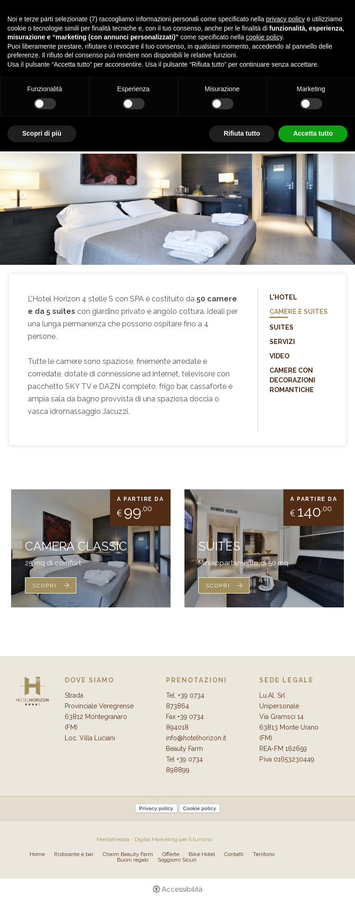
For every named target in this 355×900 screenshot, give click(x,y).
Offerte (170, 854)
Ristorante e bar (73, 854)
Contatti (234, 854)
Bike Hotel (202, 854)
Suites (281, 327)
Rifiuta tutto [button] (242, 133)
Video (279, 356)
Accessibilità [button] (182, 889)
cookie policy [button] (264, 37)
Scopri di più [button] (41, 133)
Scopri (44, 585)
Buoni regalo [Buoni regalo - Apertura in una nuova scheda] (132, 859)
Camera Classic (76, 546)
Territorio (264, 854)
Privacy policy (156, 808)
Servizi (282, 341)
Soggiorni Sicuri (177, 859)
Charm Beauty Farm (128, 854)
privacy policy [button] (285, 19)
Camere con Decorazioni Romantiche (292, 380)
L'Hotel (283, 297)
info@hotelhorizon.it (196, 738)
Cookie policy (199, 808)
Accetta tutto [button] (313, 133)
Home (37, 854)
